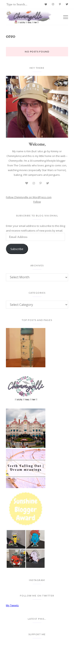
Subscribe (16, 249)
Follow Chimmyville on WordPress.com (29, 197)
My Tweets (12, 605)
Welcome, (37, 144)
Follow (37, 201)
